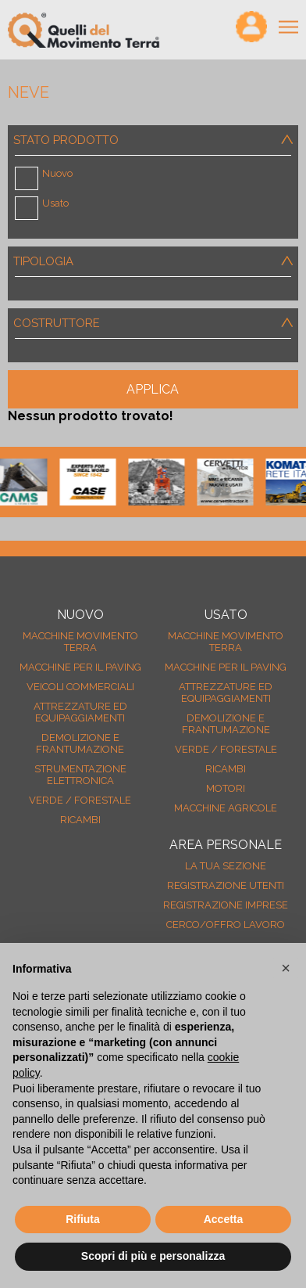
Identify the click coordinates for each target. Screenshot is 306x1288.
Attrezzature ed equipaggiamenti (80, 712)
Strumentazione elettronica (80, 774)
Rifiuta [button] (83, 1219)
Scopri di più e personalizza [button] (153, 1256)
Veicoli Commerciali (80, 687)
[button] (285, 967)
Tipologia (155, 261)
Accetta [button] (224, 1219)
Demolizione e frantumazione (80, 743)
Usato (55, 203)
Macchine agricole (225, 808)
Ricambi (80, 820)
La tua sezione (225, 866)
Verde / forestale (80, 800)
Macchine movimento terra (80, 641)
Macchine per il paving (80, 667)
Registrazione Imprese (225, 905)
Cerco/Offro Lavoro (225, 924)
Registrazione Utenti (225, 885)
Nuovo (57, 173)
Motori (225, 788)
